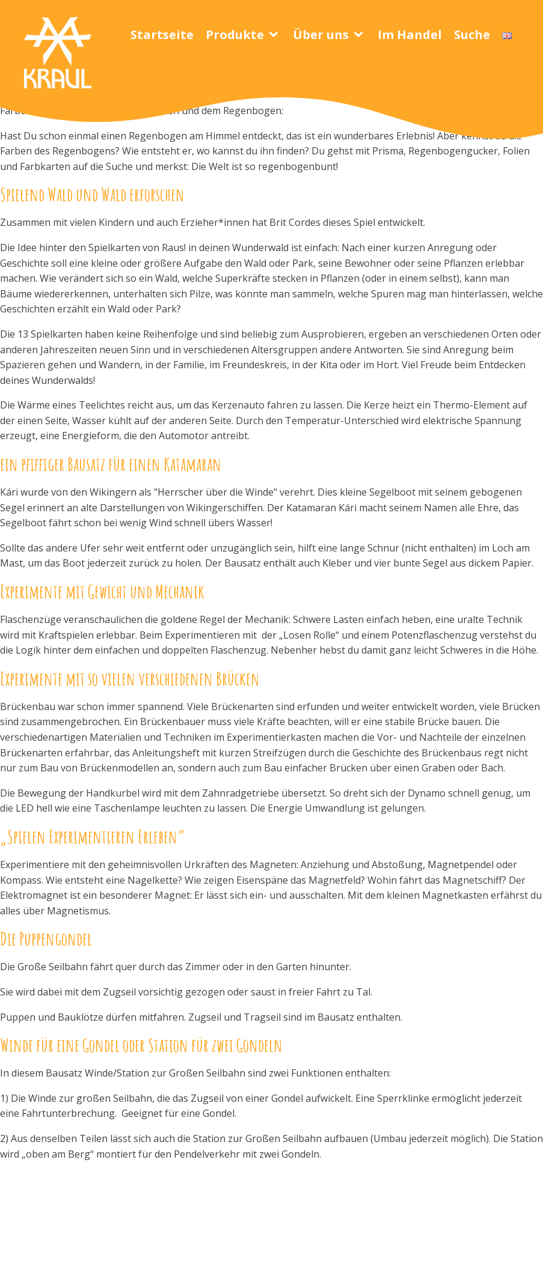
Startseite (162, 34)
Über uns (321, 34)
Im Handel (410, 34)
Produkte (235, 34)
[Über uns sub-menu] (361, 34)
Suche (472, 34)
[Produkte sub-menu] (276, 34)
